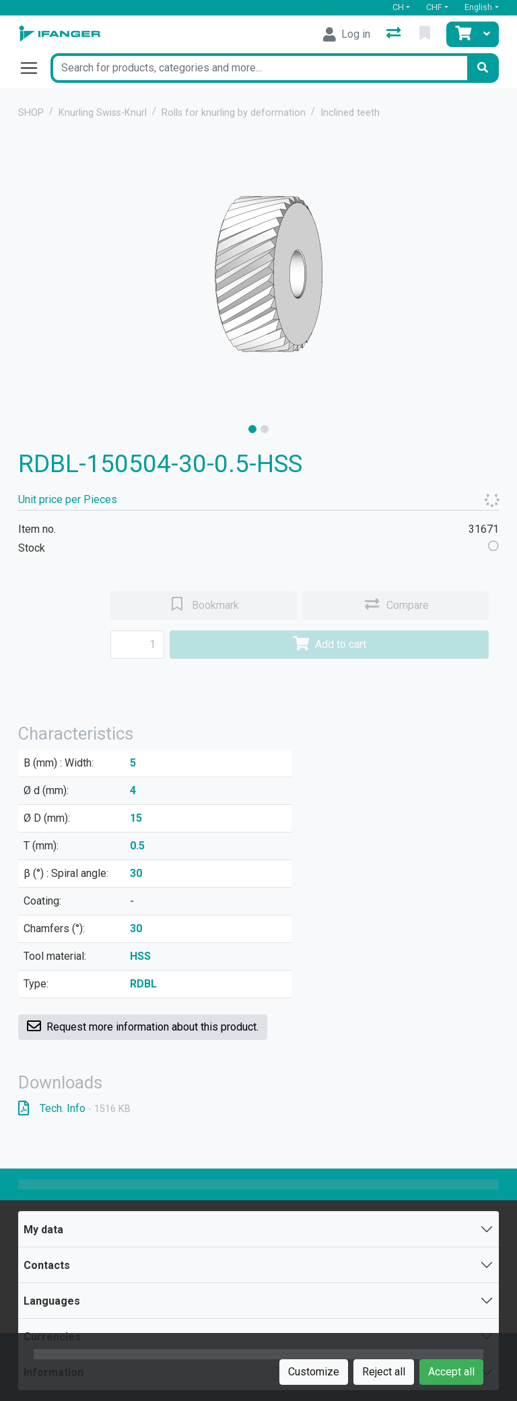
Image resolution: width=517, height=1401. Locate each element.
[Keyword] (258, 68)
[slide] (252, 429)
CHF (434, 7)
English (478, 7)
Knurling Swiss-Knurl (103, 113)
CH (398, 7)
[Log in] (346, 34)
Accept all (451, 1371)
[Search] (482, 68)
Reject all (383, 1371)
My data (43, 1229)
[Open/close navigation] (34, 68)
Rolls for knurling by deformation (234, 113)
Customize (313, 1371)
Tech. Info (74, 1108)
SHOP (31, 113)
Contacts (47, 1265)
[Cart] (461, 34)
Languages (52, 1301)
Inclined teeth (350, 113)
